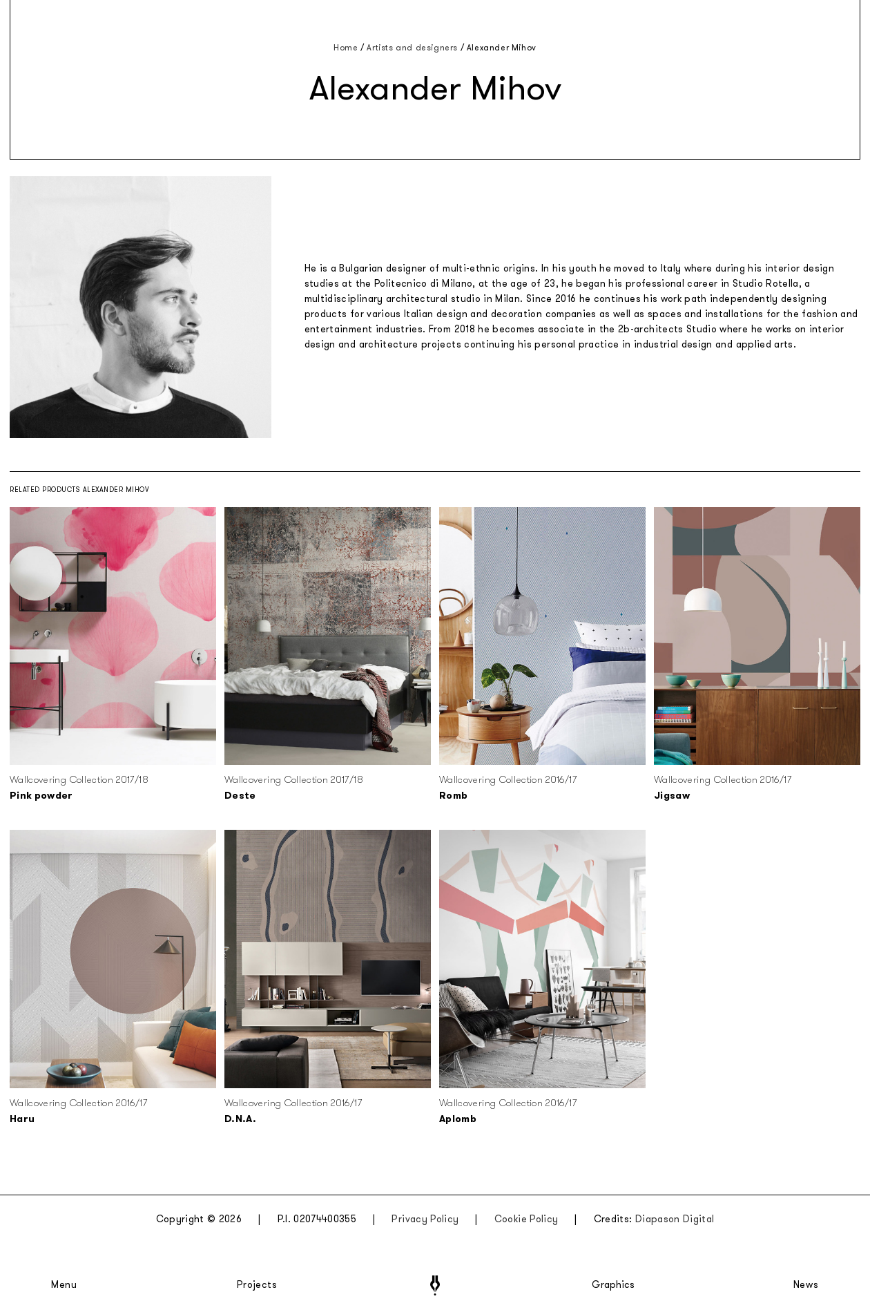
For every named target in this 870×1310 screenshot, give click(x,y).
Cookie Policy (526, 1219)
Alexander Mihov (501, 47)
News (806, 1285)
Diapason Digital (675, 1219)
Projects (257, 1285)
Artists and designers (412, 47)
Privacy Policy (425, 1219)
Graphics (613, 1285)
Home (346, 47)
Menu (64, 1285)
